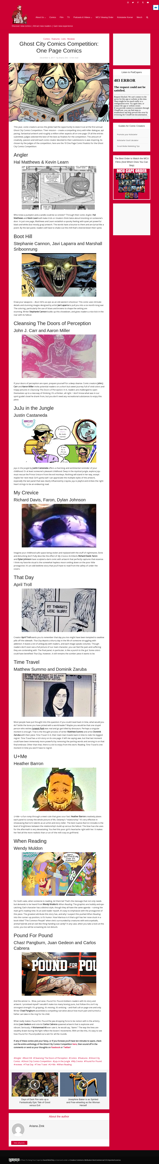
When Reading (65, 1064)
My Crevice (78, 1061)
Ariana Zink (63, 58)
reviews (18, 1064)
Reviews (71, 39)
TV (68, 17)
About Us (40, 17)
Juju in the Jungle (62, 1061)
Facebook (55, 1047)
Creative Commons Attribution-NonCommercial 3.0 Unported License (95, 1160)
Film (61, 17)
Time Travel (41, 1064)
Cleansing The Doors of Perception (51, 1058)
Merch (139, 17)
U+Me (53, 1064)
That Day (29, 1064)
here (74, 1044)
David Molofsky (49, 1160)
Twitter (66, 1047)
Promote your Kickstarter (127, 134)
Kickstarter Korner (125, 17)
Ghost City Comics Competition (37, 1061)
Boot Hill (28, 1058)
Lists (63, 39)
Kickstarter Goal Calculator (127, 140)
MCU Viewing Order (104, 17)
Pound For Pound (93, 1061)
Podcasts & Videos (82, 17)
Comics (52, 17)
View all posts (19, 1143)
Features (56, 39)
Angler (18, 1058)
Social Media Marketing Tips (128, 146)
